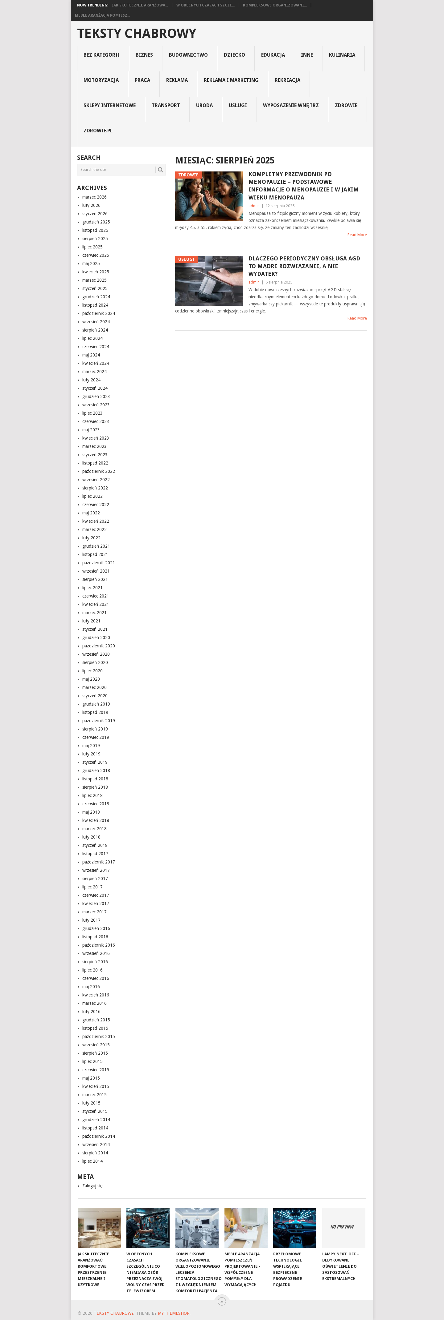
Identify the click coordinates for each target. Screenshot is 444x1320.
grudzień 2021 (96, 546)
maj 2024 (91, 354)
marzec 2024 (94, 371)
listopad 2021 (95, 554)
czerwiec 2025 (95, 255)
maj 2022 (91, 512)
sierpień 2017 (95, 878)
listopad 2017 (95, 853)
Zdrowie (346, 105)
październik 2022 (98, 471)
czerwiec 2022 (95, 504)
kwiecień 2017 (95, 903)
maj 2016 (91, 986)
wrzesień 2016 (96, 953)
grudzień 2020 (96, 637)
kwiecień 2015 (95, 1086)
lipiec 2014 (92, 1161)
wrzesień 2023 (96, 404)
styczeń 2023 (95, 454)
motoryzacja (101, 80)
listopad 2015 (95, 1028)
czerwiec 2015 (95, 1069)
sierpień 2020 (95, 662)
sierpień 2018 (95, 787)
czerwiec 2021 (95, 596)
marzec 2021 (94, 612)
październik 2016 (98, 945)
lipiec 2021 (92, 587)
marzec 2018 (94, 828)
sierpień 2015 (95, 1053)
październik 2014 (98, 1136)
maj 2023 (91, 429)
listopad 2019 (95, 712)
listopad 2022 (95, 463)
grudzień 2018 (96, 770)
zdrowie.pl (98, 131)
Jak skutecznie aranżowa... (140, 5)
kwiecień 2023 (95, 438)
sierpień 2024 (95, 330)
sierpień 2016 (95, 961)
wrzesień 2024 (96, 321)
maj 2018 (91, 812)
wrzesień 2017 (96, 870)
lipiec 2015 (92, 1061)
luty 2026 (91, 205)
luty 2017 (91, 920)
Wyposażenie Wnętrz (291, 105)
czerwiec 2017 (95, 895)
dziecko (234, 55)
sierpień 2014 (95, 1152)
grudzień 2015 (96, 1019)
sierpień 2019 (95, 728)
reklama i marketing (231, 80)
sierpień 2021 (95, 579)
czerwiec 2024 (95, 346)
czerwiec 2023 (95, 421)
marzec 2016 (94, 1003)
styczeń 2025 (95, 288)
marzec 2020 (94, 687)
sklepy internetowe (110, 105)
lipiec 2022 (92, 496)
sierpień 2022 (95, 487)
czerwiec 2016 (95, 978)
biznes (144, 55)
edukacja (273, 55)
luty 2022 (91, 537)
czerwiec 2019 (95, 737)
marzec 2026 (94, 197)
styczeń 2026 (95, 213)
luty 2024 (91, 379)
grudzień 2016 (96, 928)
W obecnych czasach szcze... (205, 5)
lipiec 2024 (92, 338)
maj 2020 (91, 679)
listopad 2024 (95, 305)
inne (307, 55)
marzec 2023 (94, 446)
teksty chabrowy (136, 33)
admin (254, 205)
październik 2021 (98, 562)
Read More (357, 234)
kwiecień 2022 (95, 521)
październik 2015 (98, 1036)
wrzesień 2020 (96, 654)
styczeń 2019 (95, 762)
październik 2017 (98, 861)
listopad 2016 (95, 936)
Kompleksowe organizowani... (275, 5)
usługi (238, 105)
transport (166, 105)
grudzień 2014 (96, 1119)
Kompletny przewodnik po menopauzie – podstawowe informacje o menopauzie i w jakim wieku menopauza (304, 186)
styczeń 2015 (95, 1111)
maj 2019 (91, 745)
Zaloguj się (92, 1185)
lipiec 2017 (92, 886)
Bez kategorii (102, 55)
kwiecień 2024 (95, 363)
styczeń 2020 (95, 695)
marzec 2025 (94, 280)
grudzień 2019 (96, 704)
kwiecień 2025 (95, 271)
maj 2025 (91, 263)
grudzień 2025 (96, 221)
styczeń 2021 (95, 629)
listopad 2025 (95, 230)
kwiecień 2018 (95, 820)
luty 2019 (91, 753)
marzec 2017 (94, 911)
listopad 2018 (95, 778)
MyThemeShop (173, 1313)
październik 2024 (98, 313)
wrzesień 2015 (96, 1044)
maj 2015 (91, 1078)
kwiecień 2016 (95, 994)
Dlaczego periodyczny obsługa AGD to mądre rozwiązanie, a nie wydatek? (304, 266)
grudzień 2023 (96, 396)
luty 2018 (91, 837)
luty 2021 (91, 620)
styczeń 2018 (95, 845)
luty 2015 (91, 1103)
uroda (204, 105)
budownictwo (188, 55)
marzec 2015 (94, 1094)
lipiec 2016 (92, 970)
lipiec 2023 (92, 413)
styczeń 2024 (95, 388)
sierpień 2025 (95, 238)
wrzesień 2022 (96, 479)
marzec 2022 (94, 529)
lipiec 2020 (92, 670)
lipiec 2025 (92, 246)
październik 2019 (98, 720)
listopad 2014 (95, 1127)
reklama (177, 80)
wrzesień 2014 (96, 1144)
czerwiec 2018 (95, 803)
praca (142, 80)
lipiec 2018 (92, 795)
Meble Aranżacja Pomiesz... (102, 15)
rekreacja (287, 80)
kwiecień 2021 (95, 604)
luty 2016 (91, 1011)
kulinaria (342, 55)
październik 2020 (98, 645)
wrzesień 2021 (96, 571)
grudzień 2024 (96, 296)
